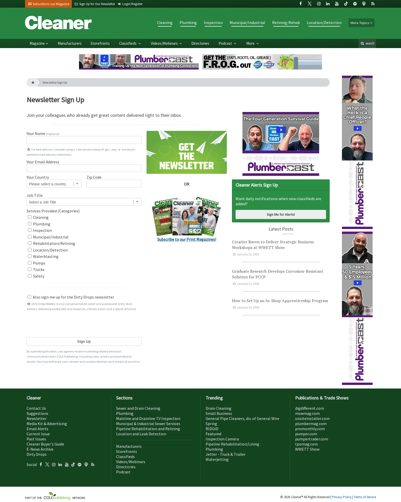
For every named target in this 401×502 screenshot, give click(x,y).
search (367, 43)
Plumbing (188, 22)
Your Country (38, 177)
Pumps (36, 263)
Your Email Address (43, 161)
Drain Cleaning (218, 408)
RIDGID (212, 428)
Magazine (37, 43)
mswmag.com (307, 413)
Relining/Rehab (286, 22)
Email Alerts (37, 428)
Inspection (213, 22)
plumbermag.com (311, 423)
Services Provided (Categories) (53, 210)
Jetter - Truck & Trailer (226, 454)
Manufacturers (70, 43)
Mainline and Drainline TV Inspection (148, 418)
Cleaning (165, 22)
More (250, 43)
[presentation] (84, 324)
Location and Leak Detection (141, 433)
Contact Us (36, 408)
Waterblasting (43, 256)
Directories (200, 43)
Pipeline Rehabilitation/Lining (232, 444)
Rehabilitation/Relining (51, 243)
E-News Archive (40, 449)
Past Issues (36, 438)
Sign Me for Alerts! (281, 214)
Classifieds (128, 43)
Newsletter (37, 418)
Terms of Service (365, 497)
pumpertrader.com (311, 438)
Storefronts (100, 43)
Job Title (35, 195)
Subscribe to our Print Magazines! (186, 239)
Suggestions (37, 413)
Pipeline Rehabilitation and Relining (148, 428)
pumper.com (306, 433)
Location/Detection (324, 22)
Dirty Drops (37, 454)
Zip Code (94, 177)
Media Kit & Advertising (47, 423)
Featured (213, 433)
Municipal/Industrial (247, 22)
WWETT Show (307, 449)
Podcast (226, 43)
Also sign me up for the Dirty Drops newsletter (71, 297)
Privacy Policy (342, 497)
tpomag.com (306, 444)
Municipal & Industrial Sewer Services (148, 423)
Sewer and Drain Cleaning (138, 408)
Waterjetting (217, 459)
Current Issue (38, 433)
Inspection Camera (222, 438)
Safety (36, 276)
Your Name (43, 133)
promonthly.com (310, 428)
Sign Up (84, 341)
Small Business (219, 413)
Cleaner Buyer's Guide (45, 444)
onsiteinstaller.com (312, 418)
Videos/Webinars (165, 43)
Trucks (36, 269)
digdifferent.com (309, 408)
